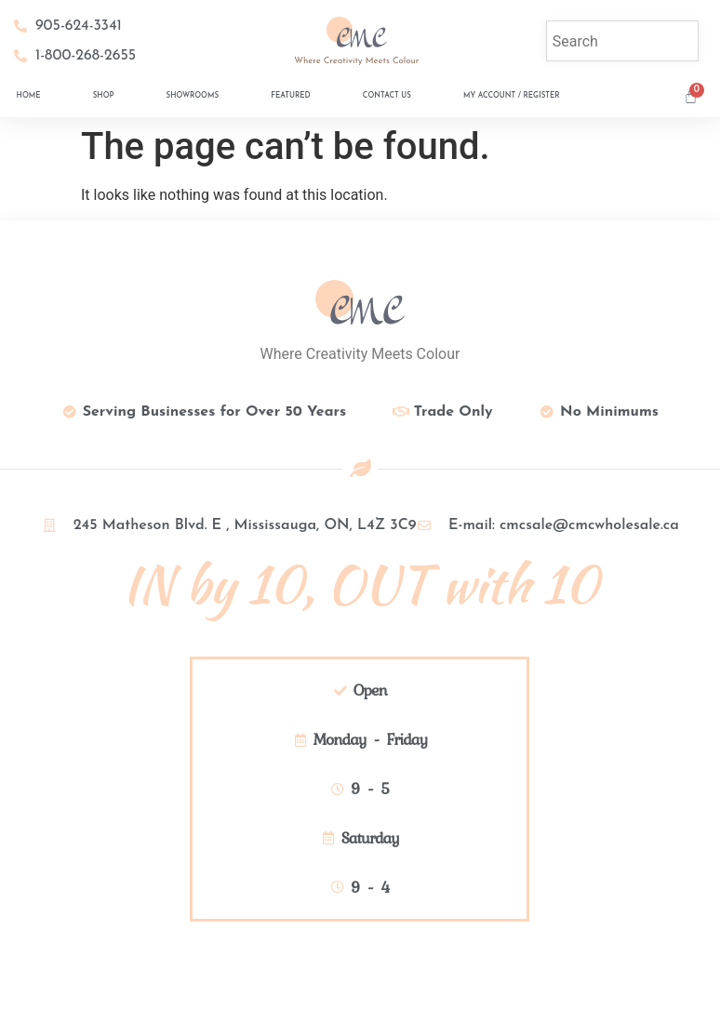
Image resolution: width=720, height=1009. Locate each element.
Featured (290, 96)
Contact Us (387, 96)
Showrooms (193, 96)
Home (29, 96)
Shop (103, 96)
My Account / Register (511, 96)
